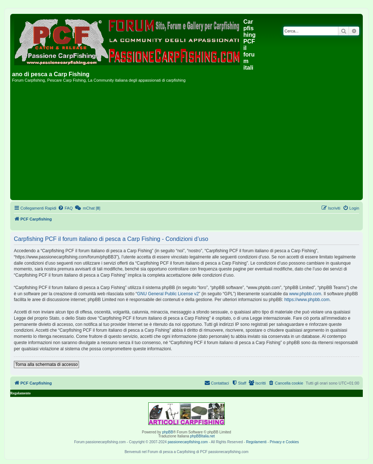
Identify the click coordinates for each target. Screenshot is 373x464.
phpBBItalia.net (202, 436)
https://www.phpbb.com (306, 299)
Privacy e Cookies (284, 442)
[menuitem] (65, 208)
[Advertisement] (186, 144)
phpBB (167, 432)
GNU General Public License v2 (168, 293)
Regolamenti (256, 442)
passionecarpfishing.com (188, 442)
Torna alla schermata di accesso (46, 364)
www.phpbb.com (305, 293)
